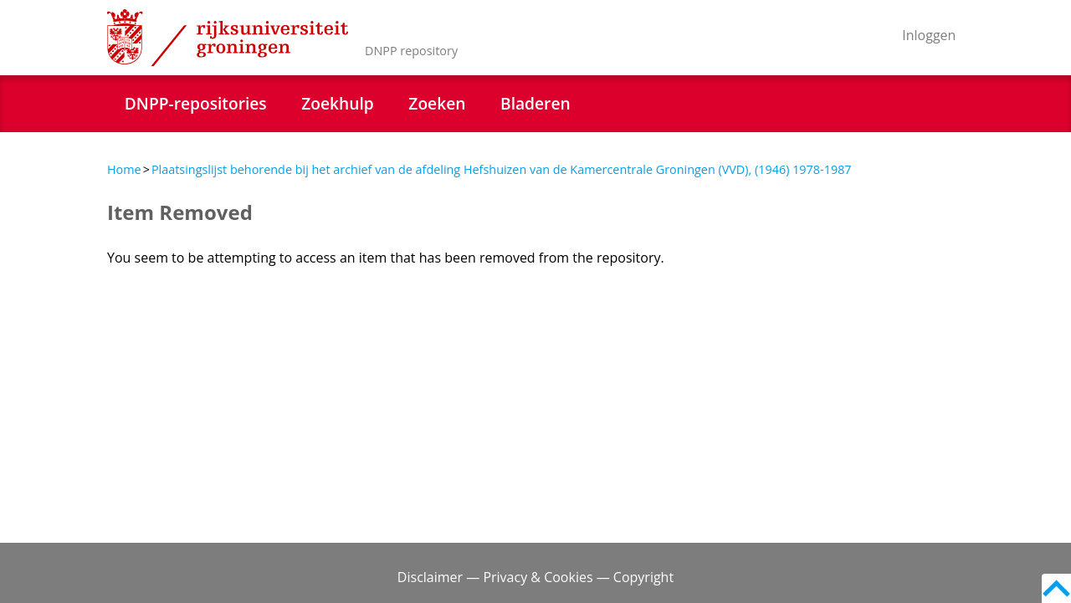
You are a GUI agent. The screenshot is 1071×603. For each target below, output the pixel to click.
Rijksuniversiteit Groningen (227, 37)
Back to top (1056, 588)
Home (124, 169)
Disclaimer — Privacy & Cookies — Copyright (535, 577)
